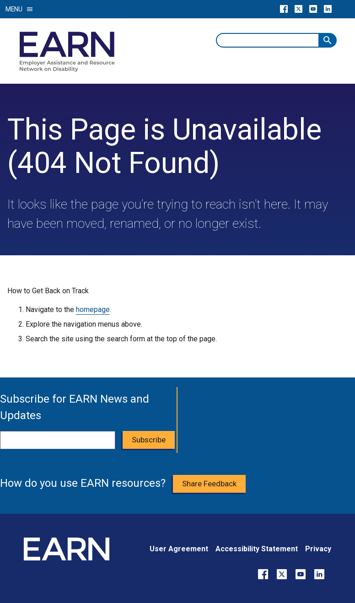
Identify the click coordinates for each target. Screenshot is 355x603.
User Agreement (179, 548)
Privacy (318, 548)
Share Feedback (209, 483)
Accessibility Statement (256, 548)
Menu (19, 9)
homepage (93, 309)
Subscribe (149, 439)
